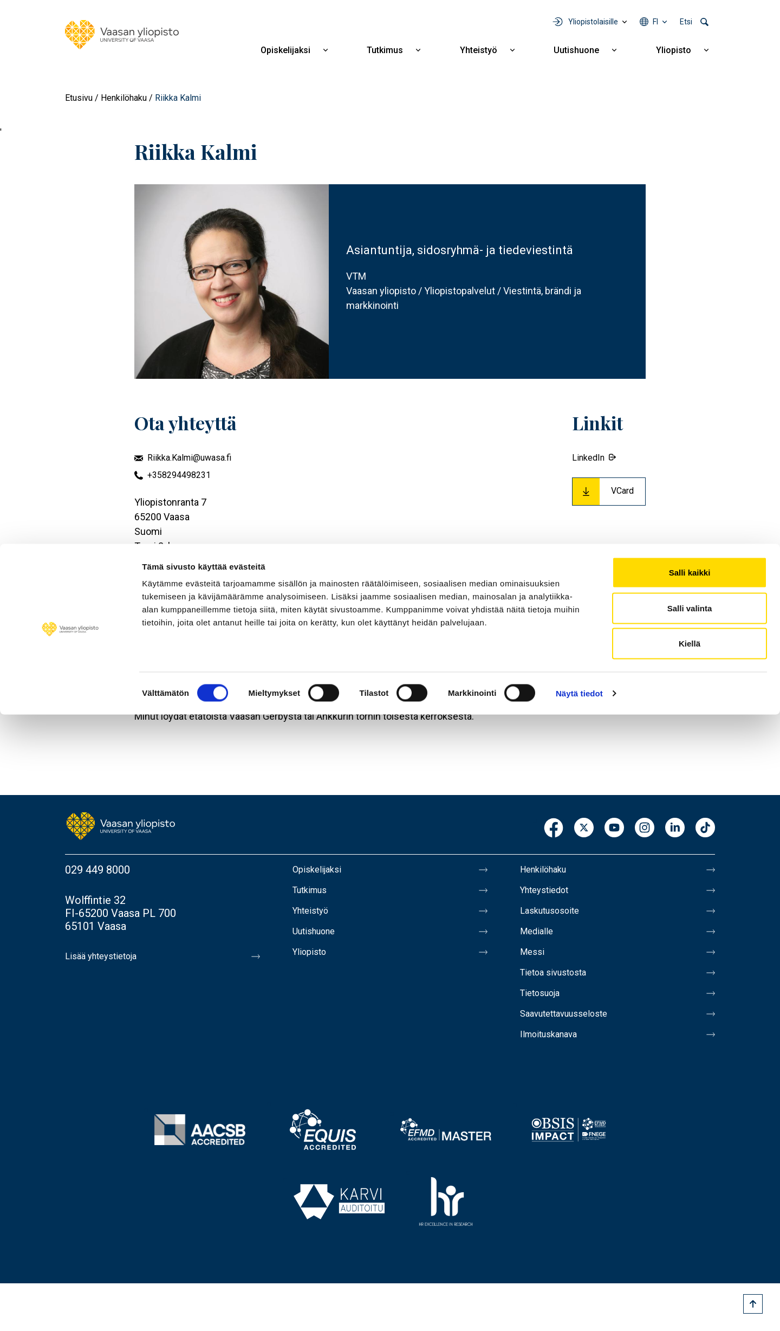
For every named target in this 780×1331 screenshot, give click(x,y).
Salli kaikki (690, 1188)
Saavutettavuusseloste (574, 1029)
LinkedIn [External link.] (588, 458)
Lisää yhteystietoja (109, 956)
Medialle (540, 938)
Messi (534, 960)
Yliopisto (673, 50)
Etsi (686, 21)
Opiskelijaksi (285, 50)
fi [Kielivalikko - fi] (655, 21)
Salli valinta (689, 1224)
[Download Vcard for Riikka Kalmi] (609, 491)
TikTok (705, 828)
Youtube (614, 828)
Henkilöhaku (124, 98)
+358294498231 (179, 475)
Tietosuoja (545, 1006)
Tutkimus (385, 50)
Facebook (553, 828)
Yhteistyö (478, 50)
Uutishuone (576, 50)
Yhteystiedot (550, 892)
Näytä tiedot (579, 1309)
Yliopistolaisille (593, 21)
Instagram (644, 828)
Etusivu (79, 98)
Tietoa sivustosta (561, 983)
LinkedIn (675, 828)
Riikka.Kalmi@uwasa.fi (189, 458)
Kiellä (689, 1259)
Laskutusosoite (556, 915)
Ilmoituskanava (556, 1051)
